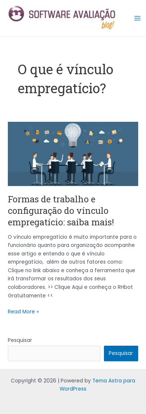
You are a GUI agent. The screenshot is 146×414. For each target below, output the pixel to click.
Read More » (23, 311)
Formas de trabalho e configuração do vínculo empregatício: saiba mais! (61, 210)
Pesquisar (20, 340)
